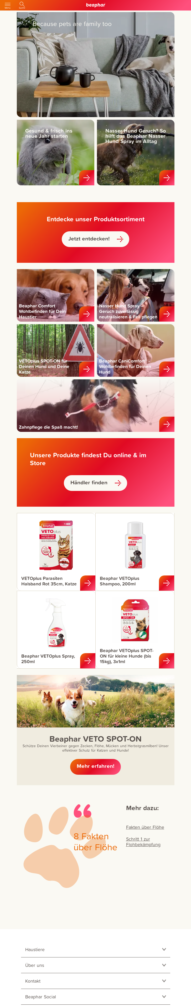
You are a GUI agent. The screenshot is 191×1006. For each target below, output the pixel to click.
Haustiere (35, 949)
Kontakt (32, 981)
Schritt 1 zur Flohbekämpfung (143, 842)
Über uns (34, 965)
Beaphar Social (40, 996)
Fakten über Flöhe (145, 827)
